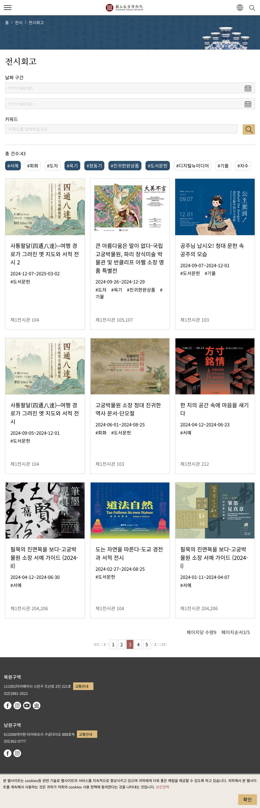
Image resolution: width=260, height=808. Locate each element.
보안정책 (162, 786)
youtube (27, 705)
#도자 (52, 165)
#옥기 (72, 165)
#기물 (223, 165)
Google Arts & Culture (36, 705)
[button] (239, 7)
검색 (249, 129)
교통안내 (81, 686)
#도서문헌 (158, 165)
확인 (247, 799)
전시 (19, 22)
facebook (7, 705)
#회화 (32, 165)
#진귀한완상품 (125, 165)
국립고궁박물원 (124, 7)
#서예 (13, 165)
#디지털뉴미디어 (192, 165)
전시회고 (36, 22)
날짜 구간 (14, 77)
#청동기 (94, 165)
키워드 (11, 119)
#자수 (243, 165)
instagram (17, 705)
